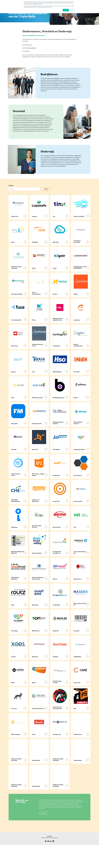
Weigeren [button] (72, 10)
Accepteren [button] (66, 10)
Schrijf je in (43, 813)
